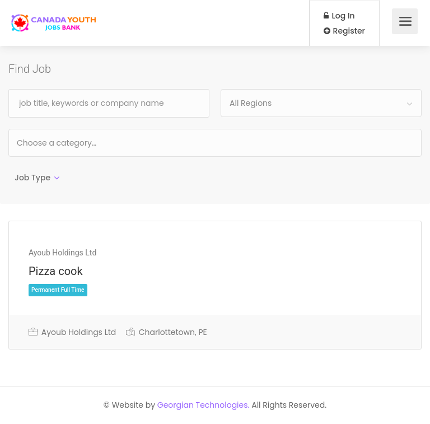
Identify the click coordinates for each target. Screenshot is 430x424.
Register (344, 30)
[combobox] (321, 103)
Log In (339, 15)
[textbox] (93, 142)
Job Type (32, 177)
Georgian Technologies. (203, 405)
